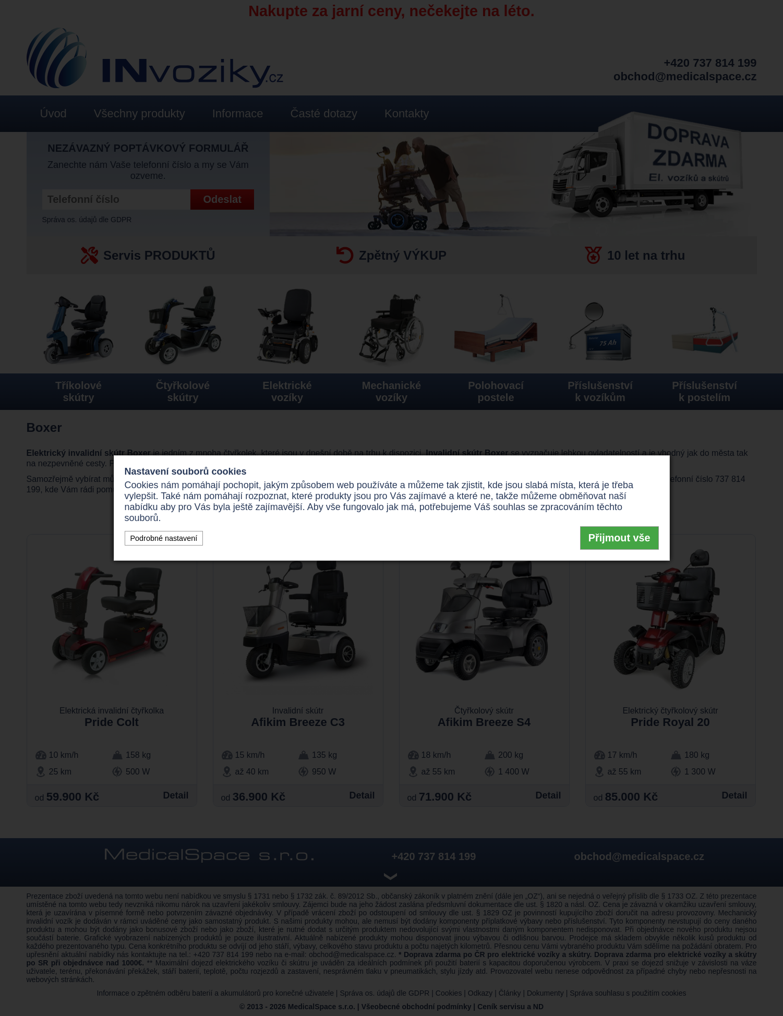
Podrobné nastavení (164, 538)
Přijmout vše (619, 537)
